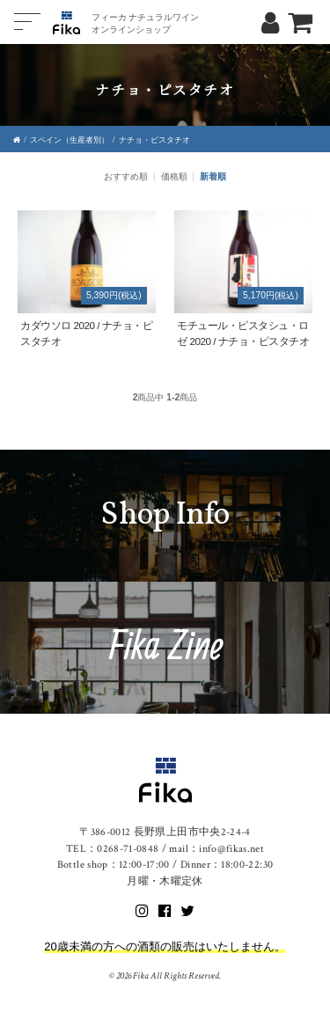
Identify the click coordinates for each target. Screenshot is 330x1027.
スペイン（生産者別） (69, 140)
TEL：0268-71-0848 (112, 848)
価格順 (174, 176)
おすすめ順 (126, 176)
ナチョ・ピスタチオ (154, 140)
